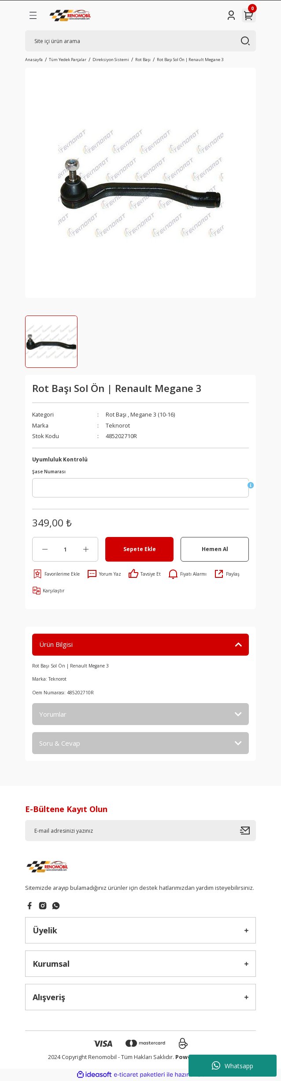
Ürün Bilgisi (56, 644)
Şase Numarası (49, 471)
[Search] (140, 40)
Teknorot (118, 425)
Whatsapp (232, 1065)
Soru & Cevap (59, 743)
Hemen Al (215, 548)
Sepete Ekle (139, 548)
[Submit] (248, 830)
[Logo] (71, 15)
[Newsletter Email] (140, 830)
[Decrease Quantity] (45, 549)
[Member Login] (231, 15)
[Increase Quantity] (86, 549)
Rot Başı (116, 414)
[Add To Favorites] (56, 574)
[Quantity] (65, 549)
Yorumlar (53, 714)
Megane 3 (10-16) (152, 414)
